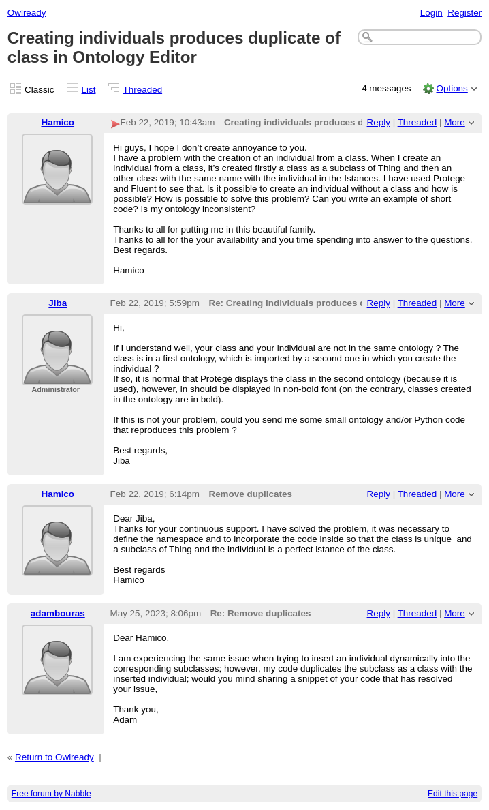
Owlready (26, 12)
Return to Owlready (54, 757)
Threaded (143, 90)
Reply (378, 122)
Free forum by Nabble (51, 793)
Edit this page (452, 793)
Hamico (58, 122)
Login (431, 12)
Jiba (57, 303)
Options (451, 88)
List (89, 90)
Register (464, 12)
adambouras (58, 613)
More (454, 122)
